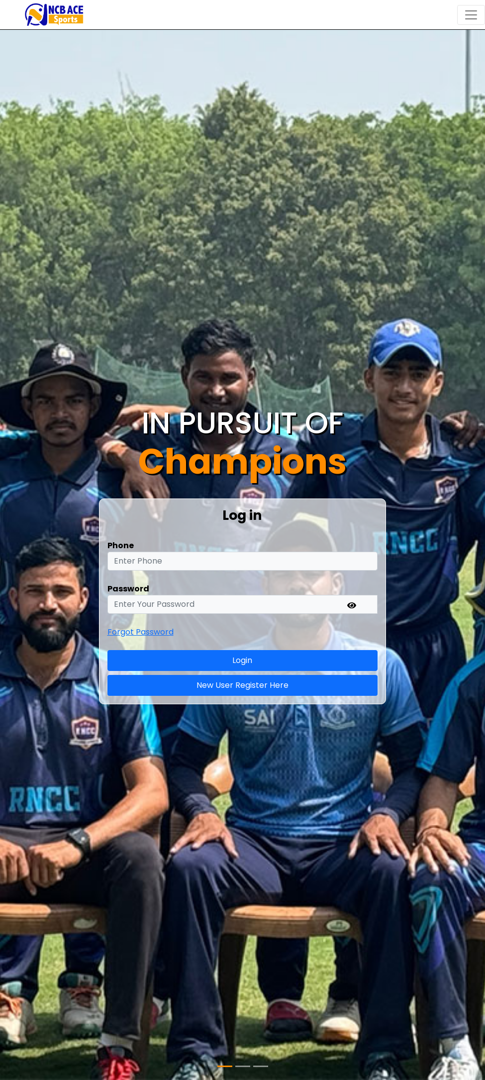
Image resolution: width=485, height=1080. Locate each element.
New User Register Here (242, 685)
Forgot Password (140, 632)
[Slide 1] (224, 1066)
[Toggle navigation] (471, 15)
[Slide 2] (242, 1066)
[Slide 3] (260, 1066)
